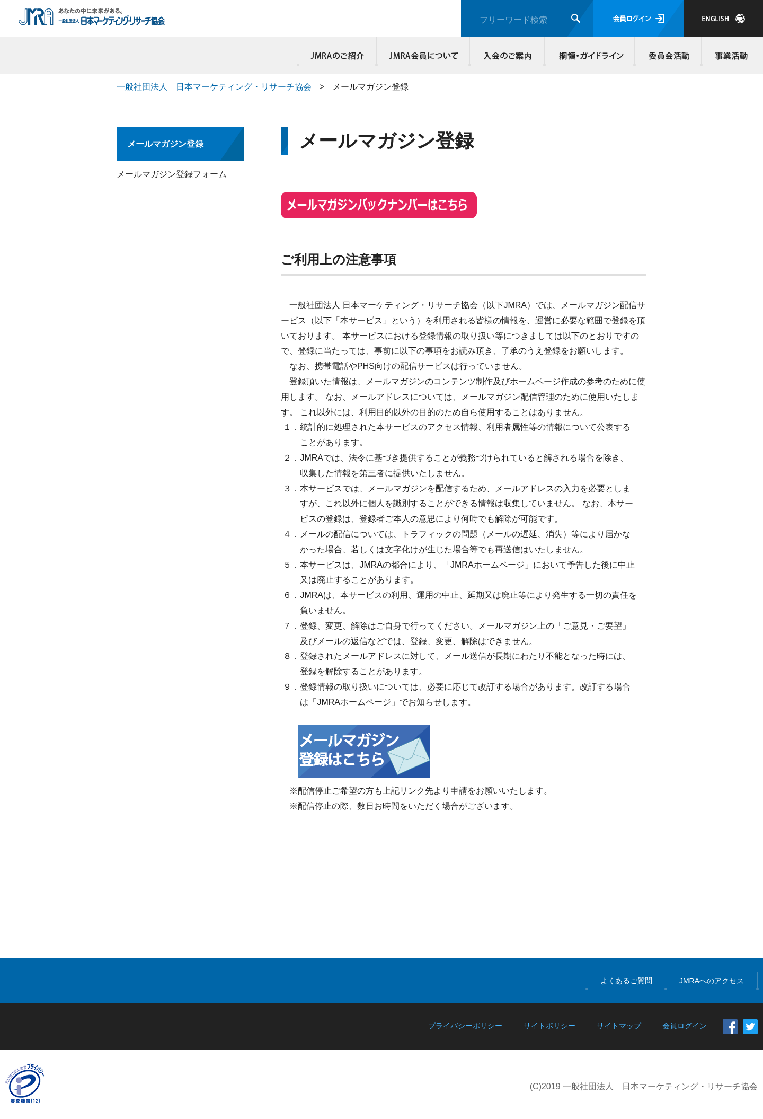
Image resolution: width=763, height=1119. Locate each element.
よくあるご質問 (626, 980)
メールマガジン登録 (165, 143)
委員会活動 (668, 55)
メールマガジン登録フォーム (172, 174)
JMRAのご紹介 (337, 55)
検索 (575, 18)
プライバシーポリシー (465, 1025)
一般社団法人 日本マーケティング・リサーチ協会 (214, 86)
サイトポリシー (549, 1025)
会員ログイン (638, 18)
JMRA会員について (423, 55)
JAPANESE (723, 18)
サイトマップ (619, 1025)
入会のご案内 (507, 55)
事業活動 (729, 55)
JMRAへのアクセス (711, 980)
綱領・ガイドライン (590, 55)
